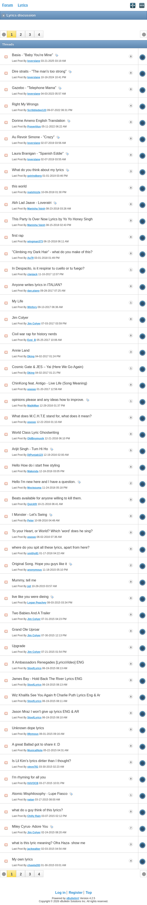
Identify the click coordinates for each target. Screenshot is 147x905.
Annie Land (20, 350)
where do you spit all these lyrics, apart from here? (51, 547)
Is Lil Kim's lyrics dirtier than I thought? (41, 761)
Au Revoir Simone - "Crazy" (33, 137)
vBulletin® (72, 898)
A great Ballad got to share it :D (36, 744)
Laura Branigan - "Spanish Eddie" (38, 153)
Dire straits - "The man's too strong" (39, 71)
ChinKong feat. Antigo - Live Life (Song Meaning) (49, 383)
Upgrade (18, 646)
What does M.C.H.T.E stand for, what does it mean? (51, 416)
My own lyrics (22, 859)
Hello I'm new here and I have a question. (44, 482)
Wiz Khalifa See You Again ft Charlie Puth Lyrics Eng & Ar (56, 695)
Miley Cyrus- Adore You (30, 826)
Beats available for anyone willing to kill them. (47, 498)
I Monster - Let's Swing (29, 514)
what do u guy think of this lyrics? (37, 810)
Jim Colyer (20, 317)
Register (76, 892)
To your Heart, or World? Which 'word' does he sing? (52, 531)
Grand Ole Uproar (25, 629)
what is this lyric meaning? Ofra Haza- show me (48, 843)
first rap (17, 235)
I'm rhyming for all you (29, 777)
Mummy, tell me (24, 580)
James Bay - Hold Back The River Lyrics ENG (47, 679)
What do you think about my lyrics (38, 170)
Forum (7, 5)
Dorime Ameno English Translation (38, 120)
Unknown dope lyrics (28, 728)
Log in (60, 892)
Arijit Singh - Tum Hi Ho (30, 449)
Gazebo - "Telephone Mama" (34, 88)
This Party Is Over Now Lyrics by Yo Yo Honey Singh (52, 219)
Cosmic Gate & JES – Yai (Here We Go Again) (47, 367)
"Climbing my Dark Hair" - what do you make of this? (52, 252)
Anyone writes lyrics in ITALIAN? (37, 285)
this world (19, 186)
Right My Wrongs (25, 104)
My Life (17, 301)
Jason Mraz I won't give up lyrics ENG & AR (45, 711)
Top (89, 892)
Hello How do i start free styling (36, 465)
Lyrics (23, 5)
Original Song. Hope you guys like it (39, 564)
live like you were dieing (30, 597)
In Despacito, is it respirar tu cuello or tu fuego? (48, 268)
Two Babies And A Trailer (31, 613)
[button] (11, 34)
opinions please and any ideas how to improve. (48, 400)
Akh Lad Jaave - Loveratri (31, 203)
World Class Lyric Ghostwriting (35, 432)
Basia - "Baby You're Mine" (32, 55)
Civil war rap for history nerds (34, 334)
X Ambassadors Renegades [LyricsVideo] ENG (48, 662)
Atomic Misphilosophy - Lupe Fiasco (39, 793)
